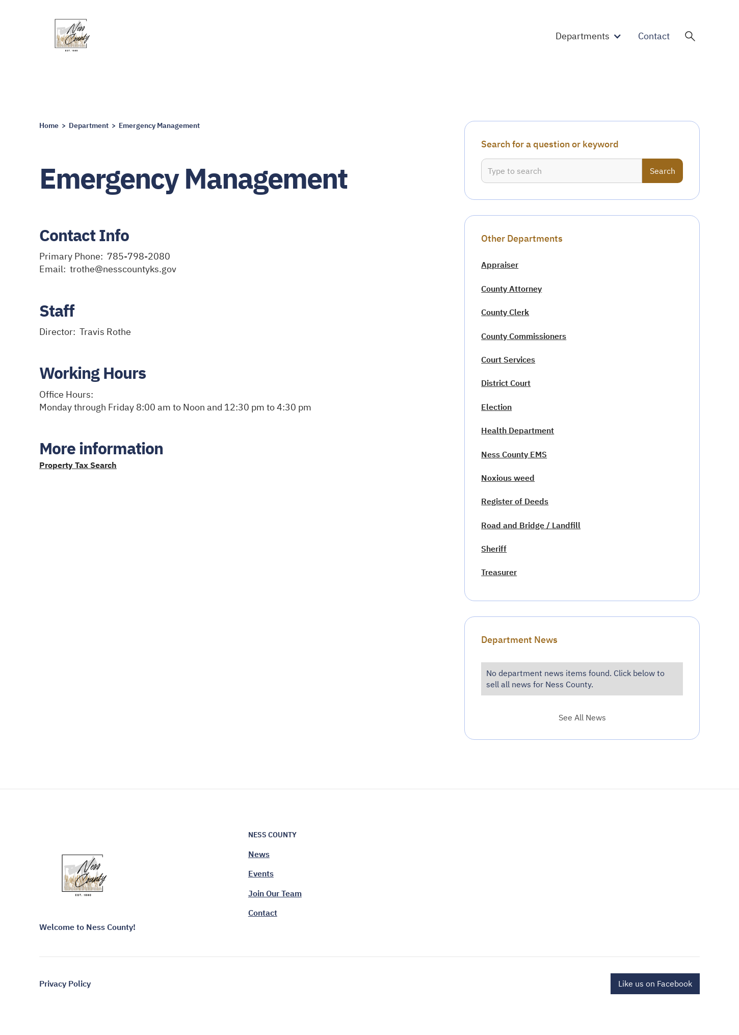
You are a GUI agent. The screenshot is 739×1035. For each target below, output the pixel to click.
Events (261, 873)
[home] (73, 36)
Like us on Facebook (655, 983)
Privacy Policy (65, 983)
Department (89, 125)
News (259, 854)
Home (49, 125)
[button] (590, 35)
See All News (582, 717)
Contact (654, 36)
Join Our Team (275, 893)
